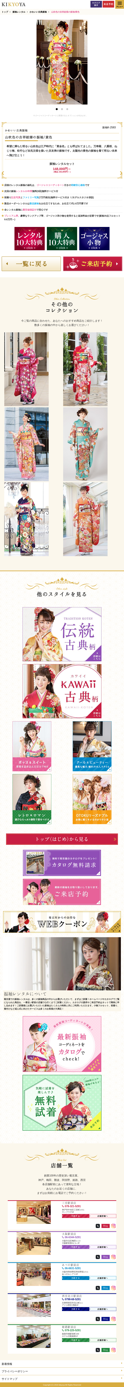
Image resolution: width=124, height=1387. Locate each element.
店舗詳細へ (99, 1216)
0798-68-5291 (71, 1299)
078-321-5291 (71, 1206)
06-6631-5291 (71, 1268)
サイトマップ (62, 1378)
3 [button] (67, 109)
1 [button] (57, 109)
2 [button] (62, 109)
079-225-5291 (71, 1330)
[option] (62, 62)
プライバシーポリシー (62, 1371)
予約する (71, 1216)
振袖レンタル (18, 12)
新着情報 (62, 1363)
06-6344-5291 (71, 1237)
